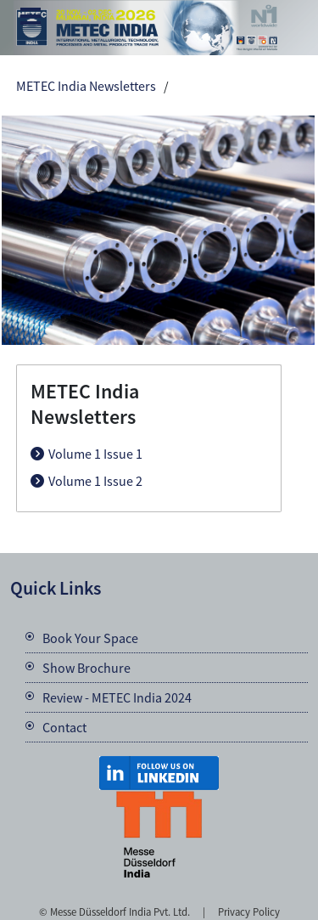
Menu (30, 18)
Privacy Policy (249, 911)
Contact (64, 727)
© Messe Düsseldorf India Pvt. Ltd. (114, 911)
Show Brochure (86, 667)
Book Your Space (90, 637)
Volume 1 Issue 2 (95, 480)
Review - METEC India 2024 (117, 697)
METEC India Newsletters (86, 85)
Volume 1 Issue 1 (95, 453)
